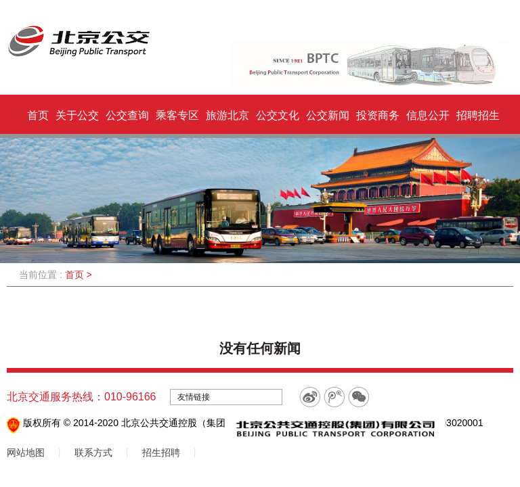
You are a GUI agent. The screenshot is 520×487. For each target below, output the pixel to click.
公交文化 (277, 115)
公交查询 (127, 115)
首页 (38, 115)
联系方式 (93, 452)
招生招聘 (161, 452)
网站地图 (26, 452)
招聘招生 (478, 115)
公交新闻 (327, 115)
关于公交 (77, 115)
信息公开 (428, 115)
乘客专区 (177, 115)
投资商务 (377, 115)
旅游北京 (227, 115)
